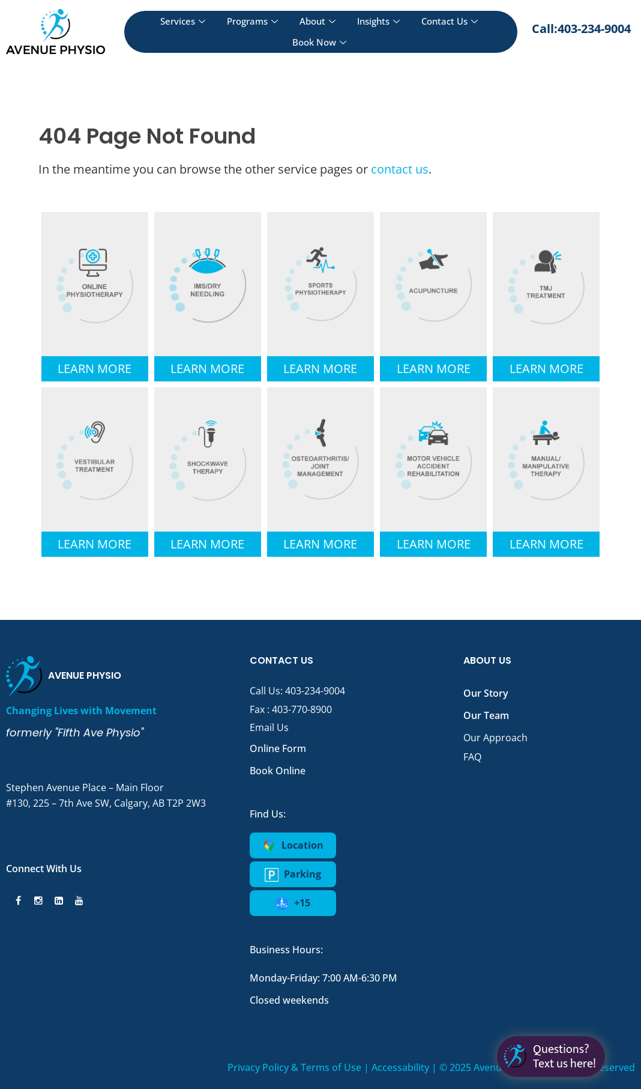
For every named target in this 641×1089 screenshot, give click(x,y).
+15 (292, 903)
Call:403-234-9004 (581, 28)
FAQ (472, 756)
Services (182, 21)
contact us (400, 169)
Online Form (278, 748)
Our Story (485, 693)
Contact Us (449, 21)
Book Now (319, 42)
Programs (252, 21)
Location (293, 846)
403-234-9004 (315, 690)
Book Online (277, 770)
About (317, 21)
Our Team (486, 715)
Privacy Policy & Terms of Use (294, 1067)
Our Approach (495, 737)
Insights (378, 21)
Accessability (400, 1067)
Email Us (269, 727)
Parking (293, 874)
